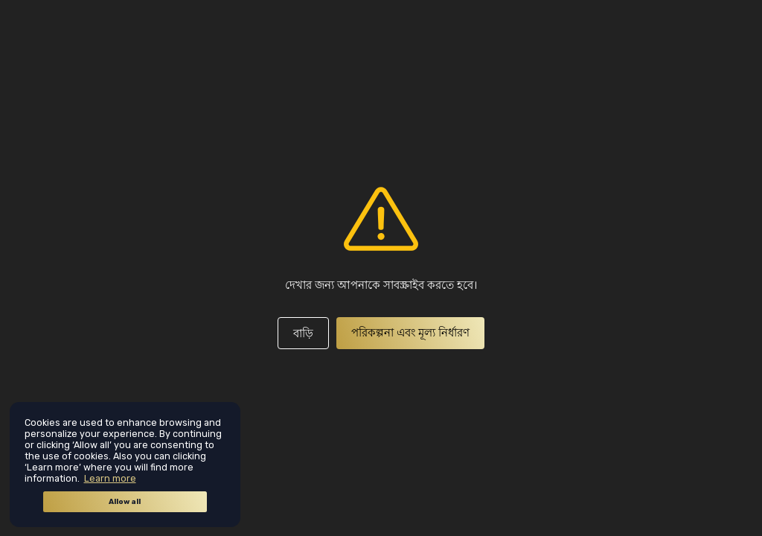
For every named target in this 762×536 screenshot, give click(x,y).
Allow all (125, 501)
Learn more (110, 478)
